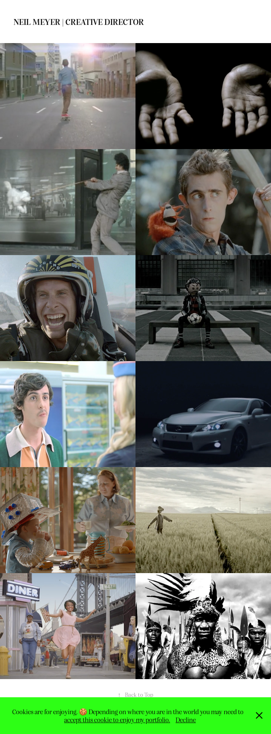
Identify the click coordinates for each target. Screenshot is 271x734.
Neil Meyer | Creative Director (79, 21)
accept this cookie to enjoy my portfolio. (117, 719)
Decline (186, 719)
